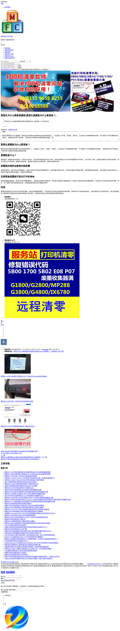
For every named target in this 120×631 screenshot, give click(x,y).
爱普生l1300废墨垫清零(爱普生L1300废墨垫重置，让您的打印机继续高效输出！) (31, 539)
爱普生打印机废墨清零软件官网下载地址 (18, 503)
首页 (2, 69)
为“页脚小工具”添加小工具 (10, 562)
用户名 (3, 576)
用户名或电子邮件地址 (8, 589)
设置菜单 (7, 7)
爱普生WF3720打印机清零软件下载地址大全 (19, 488)
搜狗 (19, 67)
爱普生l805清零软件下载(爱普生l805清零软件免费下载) (22, 545)
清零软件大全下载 (7, 36)
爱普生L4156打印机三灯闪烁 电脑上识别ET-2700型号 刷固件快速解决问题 (28, 497)
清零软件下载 (9, 54)
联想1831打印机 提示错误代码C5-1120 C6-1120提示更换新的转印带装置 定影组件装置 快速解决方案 (37, 499)
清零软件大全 (9, 56)
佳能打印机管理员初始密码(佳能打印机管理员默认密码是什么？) (26, 527)
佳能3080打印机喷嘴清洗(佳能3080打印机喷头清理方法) (23, 533)
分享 (2, 325)
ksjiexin (45, 349)
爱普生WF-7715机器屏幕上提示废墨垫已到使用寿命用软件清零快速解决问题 (29, 501)
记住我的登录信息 (8, 580)
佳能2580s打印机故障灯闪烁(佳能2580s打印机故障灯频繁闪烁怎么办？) (28, 531)
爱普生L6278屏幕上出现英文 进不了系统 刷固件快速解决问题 (24, 493)
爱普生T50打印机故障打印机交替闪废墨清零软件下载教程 (23, 511)
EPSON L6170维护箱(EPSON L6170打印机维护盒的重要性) (23, 537)
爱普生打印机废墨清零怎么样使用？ (16, 554)
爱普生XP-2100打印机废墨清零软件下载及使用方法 (18, 426)
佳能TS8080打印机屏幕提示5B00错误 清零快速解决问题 (19, 451)
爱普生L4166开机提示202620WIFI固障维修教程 (20, 515)
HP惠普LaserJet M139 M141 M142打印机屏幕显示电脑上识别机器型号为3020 (29, 513)
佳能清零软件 (9, 50)
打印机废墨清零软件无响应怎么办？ (16, 541)
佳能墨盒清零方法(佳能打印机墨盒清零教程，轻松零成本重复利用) (26, 546)
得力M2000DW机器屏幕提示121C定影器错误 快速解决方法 (24, 495)
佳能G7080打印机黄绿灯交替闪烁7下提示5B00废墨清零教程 (24, 505)
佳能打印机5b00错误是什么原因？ (15, 552)
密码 (2, 578)
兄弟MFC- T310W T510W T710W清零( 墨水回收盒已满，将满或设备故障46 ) (29, 478)
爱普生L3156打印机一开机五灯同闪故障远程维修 (17, 401)
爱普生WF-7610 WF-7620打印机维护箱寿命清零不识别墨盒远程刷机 (26, 509)
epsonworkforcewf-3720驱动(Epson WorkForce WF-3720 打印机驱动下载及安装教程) (31, 543)
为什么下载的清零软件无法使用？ (15, 525)
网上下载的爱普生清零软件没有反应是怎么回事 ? (20, 482)
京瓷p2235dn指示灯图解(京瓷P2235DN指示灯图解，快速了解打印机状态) (28, 558)
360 (19, 65)
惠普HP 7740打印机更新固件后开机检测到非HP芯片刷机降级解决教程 (27, 472)
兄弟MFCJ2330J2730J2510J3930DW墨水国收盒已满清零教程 (24, 480)
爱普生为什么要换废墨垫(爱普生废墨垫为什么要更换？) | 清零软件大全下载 (39, 351)
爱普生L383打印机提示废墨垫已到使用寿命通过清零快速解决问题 (26, 491)
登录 (2, 3)
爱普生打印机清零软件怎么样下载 (15, 529)
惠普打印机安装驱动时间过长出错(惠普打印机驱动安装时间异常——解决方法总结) (32, 556)
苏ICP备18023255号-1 (94, 564)
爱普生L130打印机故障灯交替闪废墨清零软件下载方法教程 (24, 507)
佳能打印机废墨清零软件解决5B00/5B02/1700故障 (20, 486)
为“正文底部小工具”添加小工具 (11, 453)
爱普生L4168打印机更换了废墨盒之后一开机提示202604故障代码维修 (24, 376)
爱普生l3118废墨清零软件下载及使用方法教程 (19, 521)
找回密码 (10, 572)
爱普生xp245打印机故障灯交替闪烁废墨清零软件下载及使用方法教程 (27, 523)
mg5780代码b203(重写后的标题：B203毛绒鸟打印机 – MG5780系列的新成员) (29, 535)
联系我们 (7, 48)
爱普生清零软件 (9, 58)
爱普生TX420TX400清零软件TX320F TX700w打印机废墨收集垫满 (26, 517)
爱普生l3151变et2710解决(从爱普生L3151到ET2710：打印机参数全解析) (28, 548)
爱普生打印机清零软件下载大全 (15, 519)
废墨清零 (7, 52)
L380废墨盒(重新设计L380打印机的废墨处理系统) (20, 550)
